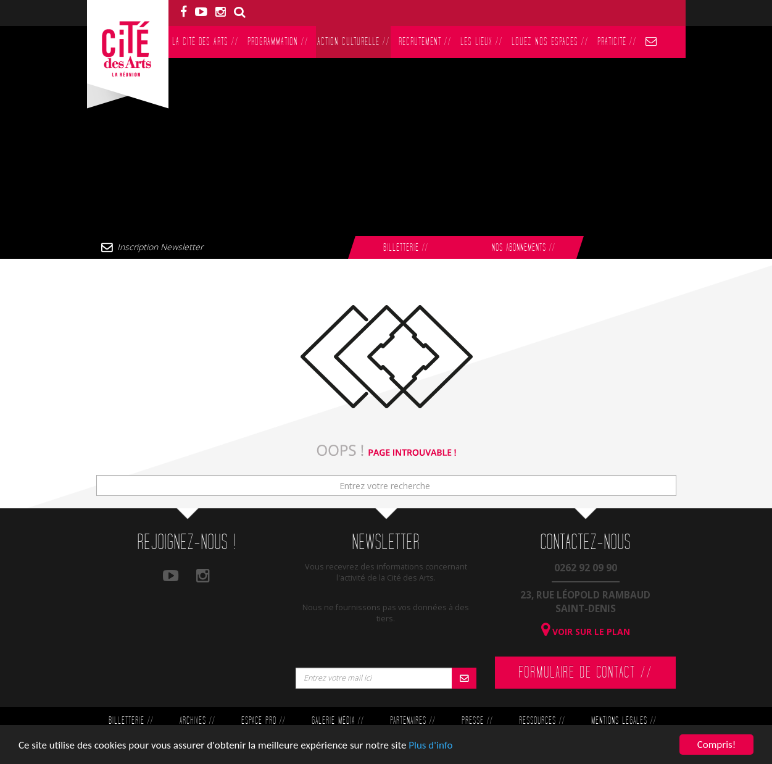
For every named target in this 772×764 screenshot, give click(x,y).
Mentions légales (623, 721)
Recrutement (425, 42)
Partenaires (412, 721)
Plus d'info (430, 745)
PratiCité (616, 42)
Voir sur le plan (585, 631)
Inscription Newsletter (160, 247)
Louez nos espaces (550, 42)
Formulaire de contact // (585, 672)
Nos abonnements (523, 248)
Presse (477, 721)
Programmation (277, 42)
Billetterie (405, 248)
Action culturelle (353, 42)
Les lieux (481, 42)
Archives (197, 721)
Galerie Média (337, 721)
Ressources (542, 721)
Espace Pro (263, 721)
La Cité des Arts (205, 42)
